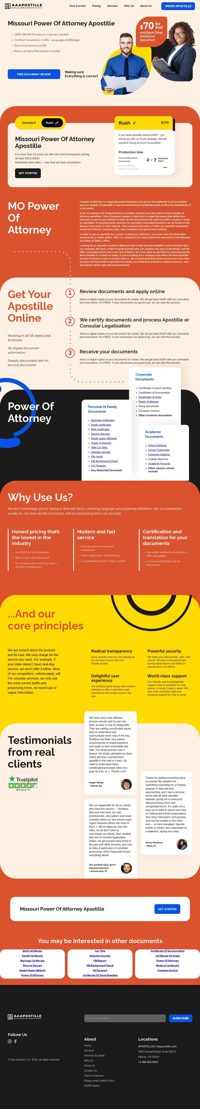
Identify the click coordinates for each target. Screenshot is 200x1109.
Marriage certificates (102, 420)
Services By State (94, 1055)
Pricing (96, 6)
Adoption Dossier (100, 956)
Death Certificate (32, 956)
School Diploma (157, 445)
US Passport (98, 465)
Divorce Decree (32, 965)
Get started (167, 909)
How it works (77, 6)
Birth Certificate (32, 951)
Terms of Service (93, 1075)
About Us (146, 6)
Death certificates (101, 425)
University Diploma (159, 454)
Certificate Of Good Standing (100, 975)
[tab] (29, 122)
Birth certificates (100, 429)
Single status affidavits (104, 438)
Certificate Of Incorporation (167, 951)
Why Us (129, 6)
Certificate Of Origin (167, 956)
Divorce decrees (100, 434)
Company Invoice (167, 970)
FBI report (97, 456)
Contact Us (90, 1070)
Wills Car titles (99, 447)
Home (87, 1045)
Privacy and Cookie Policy (99, 1080)
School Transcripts (159, 450)
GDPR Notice (92, 1085)
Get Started (28, 173)
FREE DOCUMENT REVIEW (34, 74)
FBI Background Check (104, 461)
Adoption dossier (100, 452)
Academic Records (159, 463)
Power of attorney (101, 443)
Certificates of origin (150, 397)
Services (112, 6)
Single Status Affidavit (32, 970)
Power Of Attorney (32, 975)
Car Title (100, 951)
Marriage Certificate (32, 960)
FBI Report (100, 960)
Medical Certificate (167, 965)
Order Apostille (178, 6)
